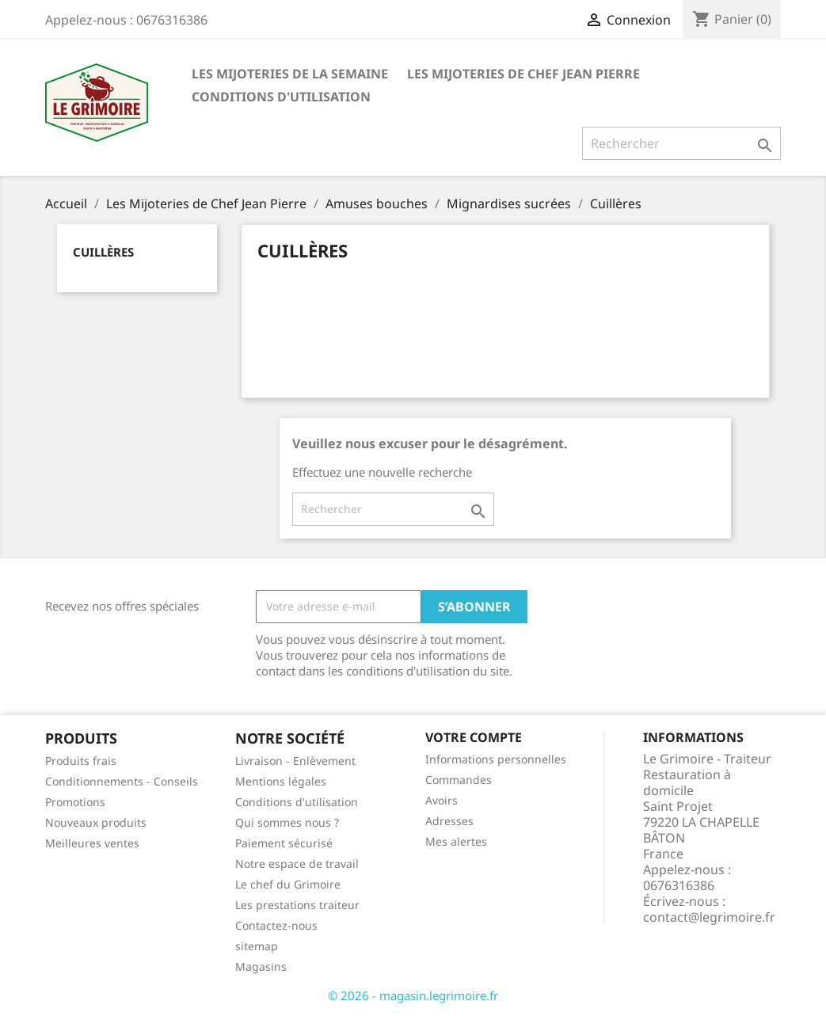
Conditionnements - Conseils (121, 781)
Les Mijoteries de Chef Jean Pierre (523, 73)
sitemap (256, 945)
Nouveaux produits (96, 822)
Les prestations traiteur (297, 904)
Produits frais (80, 760)
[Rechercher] (681, 143)
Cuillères (103, 252)
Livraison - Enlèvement (295, 760)
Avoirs (441, 800)
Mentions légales (280, 781)
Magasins (261, 966)
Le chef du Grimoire (288, 884)
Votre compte (473, 737)
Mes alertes (456, 841)
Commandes (458, 779)
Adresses (449, 820)
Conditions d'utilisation (281, 96)
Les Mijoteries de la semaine (290, 73)
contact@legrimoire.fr (709, 917)
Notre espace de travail (297, 863)
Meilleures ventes (92, 842)
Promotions (75, 801)
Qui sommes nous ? (287, 822)
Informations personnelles (495, 759)
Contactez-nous (276, 925)
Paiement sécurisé (284, 842)
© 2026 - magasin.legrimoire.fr (413, 995)
